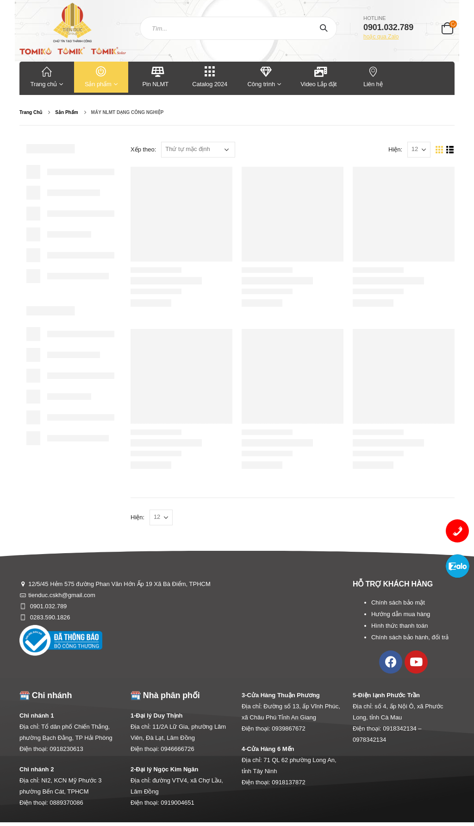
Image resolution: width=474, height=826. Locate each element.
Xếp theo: (143, 149)
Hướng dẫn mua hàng (400, 614)
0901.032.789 (47, 606)
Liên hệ (373, 76)
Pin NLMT (155, 76)
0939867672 (288, 728)
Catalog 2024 (210, 76)
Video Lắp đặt (318, 76)
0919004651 (177, 802)
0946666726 (177, 748)
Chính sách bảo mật (398, 602)
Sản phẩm (101, 76)
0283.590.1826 (49, 617)
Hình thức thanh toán (399, 625)
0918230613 (66, 748)
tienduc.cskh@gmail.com (61, 595)
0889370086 (66, 802)
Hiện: (395, 149)
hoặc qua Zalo (381, 36)
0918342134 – (402, 728)
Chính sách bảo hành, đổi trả (410, 637)
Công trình (261, 76)
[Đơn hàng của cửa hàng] (198, 150)
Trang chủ (47, 76)
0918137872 (288, 782)
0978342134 (369, 739)
